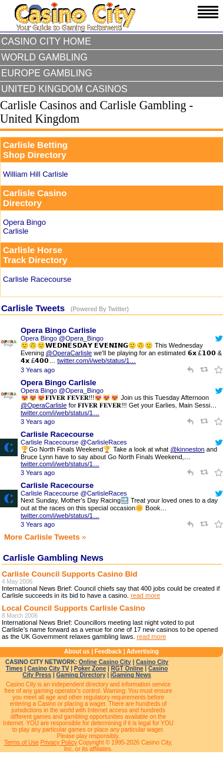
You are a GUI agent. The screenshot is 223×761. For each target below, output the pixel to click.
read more (145, 595)
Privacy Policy (59, 742)
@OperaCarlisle (69, 352)
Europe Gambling (46, 73)
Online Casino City (105, 662)
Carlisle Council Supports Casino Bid (69, 574)
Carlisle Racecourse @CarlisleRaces (74, 442)
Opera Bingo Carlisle (58, 330)
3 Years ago (38, 369)
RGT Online (127, 668)
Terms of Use (21, 742)
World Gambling (44, 57)
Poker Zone (90, 668)
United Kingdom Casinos (64, 89)
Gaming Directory (81, 675)
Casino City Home (46, 41)
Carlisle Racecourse (57, 434)
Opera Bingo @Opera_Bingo (62, 338)
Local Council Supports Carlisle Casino (73, 608)
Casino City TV (48, 668)
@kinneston (187, 449)
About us (76, 651)
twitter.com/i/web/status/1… (96, 360)
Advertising (143, 651)
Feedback (108, 651)
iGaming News (131, 675)
